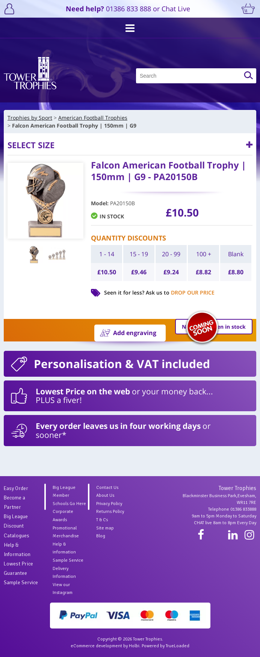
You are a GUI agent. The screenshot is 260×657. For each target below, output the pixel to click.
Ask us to (180, 292)
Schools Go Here (69, 504)
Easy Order (16, 488)
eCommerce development (96, 646)
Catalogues (16, 535)
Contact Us (107, 487)
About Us (105, 495)
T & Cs (102, 520)
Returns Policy (110, 511)
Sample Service (21, 582)
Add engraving (134, 333)
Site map (105, 528)
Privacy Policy (109, 504)
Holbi (134, 646)
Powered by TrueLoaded (165, 646)
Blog (100, 536)
